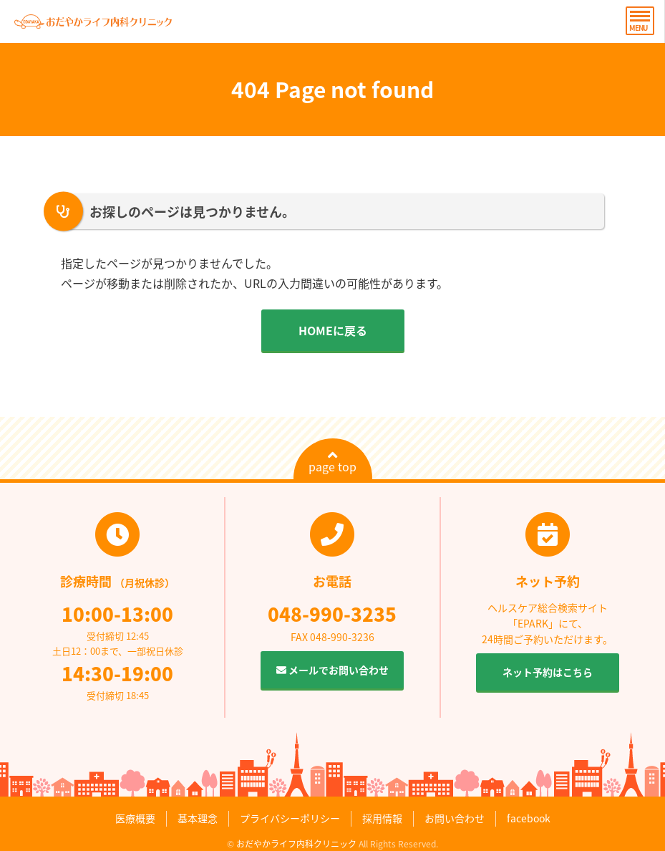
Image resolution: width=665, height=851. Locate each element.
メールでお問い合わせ (332, 670)
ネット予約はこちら (548, 672)
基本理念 (198, 818)
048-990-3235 (332, 614)
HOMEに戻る (332, 330)
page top (332, 462)
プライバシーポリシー (290, 818)
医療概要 (135, 818)
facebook (528, 818)
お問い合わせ (454, 818)
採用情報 (382, 818)
